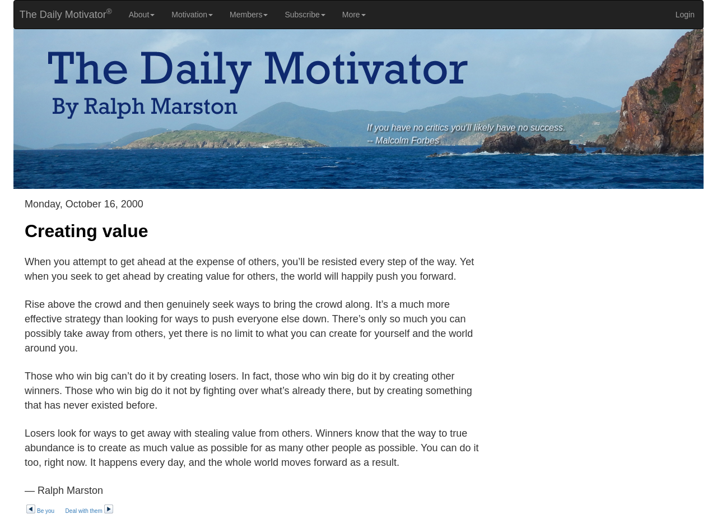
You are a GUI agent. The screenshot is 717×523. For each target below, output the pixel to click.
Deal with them (90, 511)
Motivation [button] (192, 14)
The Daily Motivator (63, 13)
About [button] (142, 14)
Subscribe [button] (305, 14)
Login (685, 14)
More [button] (354, 14)
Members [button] (249, 14)
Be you (40, 511)
